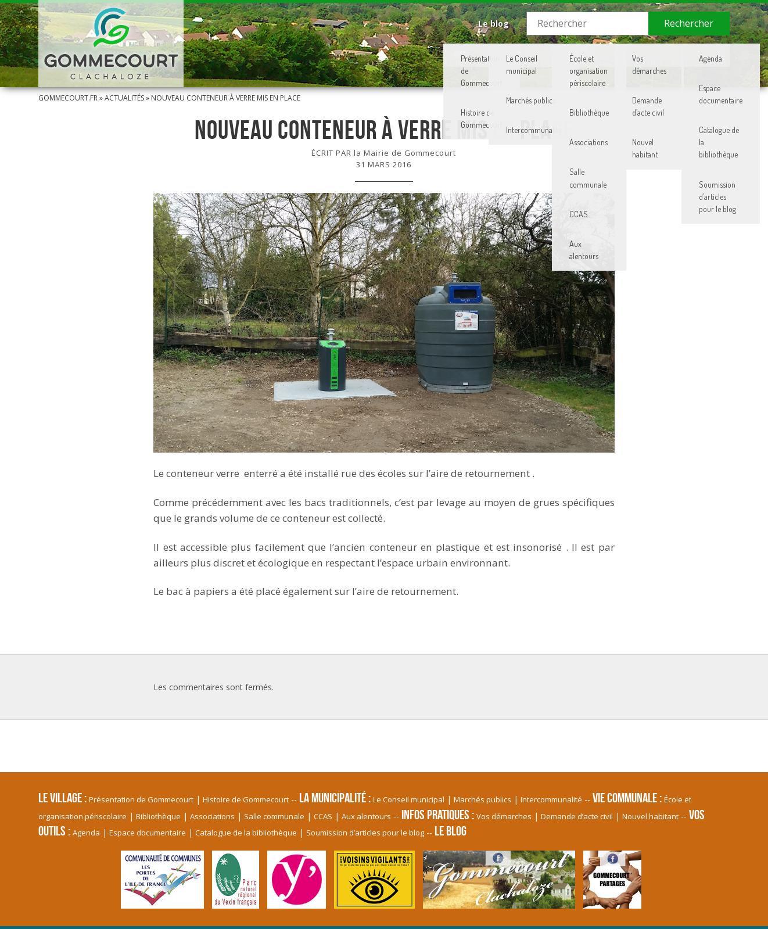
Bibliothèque (158, 816)
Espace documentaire (147, 832)
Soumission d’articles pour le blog (365, 832)
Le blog (493, 23)
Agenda (86, 832)
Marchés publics (482, 799)
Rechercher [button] (688, 23)
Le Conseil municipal (408, 799)
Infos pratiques (598, 55)
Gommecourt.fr (68, 98)
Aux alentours (366, 816)
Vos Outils (686, 55)
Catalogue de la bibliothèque (246, 832)
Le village (321, 55)
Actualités (124, 98)
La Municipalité (407, 55)
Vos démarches (504, 816)
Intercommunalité (551, 799)
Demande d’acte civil (577, 816)
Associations (212, 816)
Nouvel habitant (650, 816)
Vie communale (502, 55)
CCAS (323, 816)
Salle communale (274, 816)
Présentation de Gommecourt (141, 799)
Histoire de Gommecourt (246, 799)
